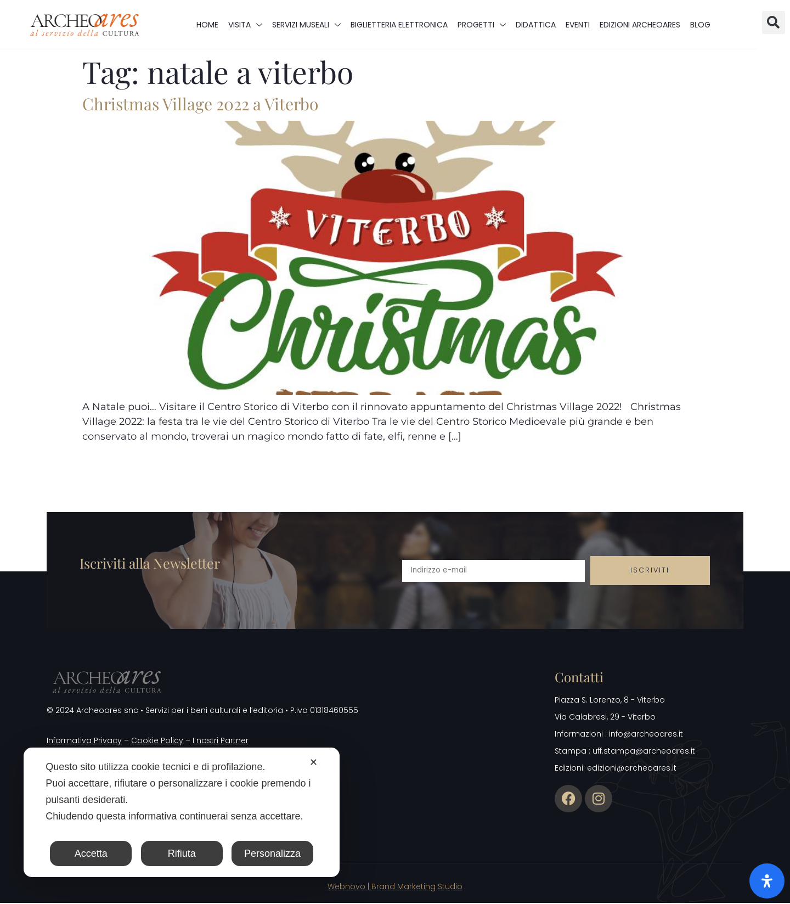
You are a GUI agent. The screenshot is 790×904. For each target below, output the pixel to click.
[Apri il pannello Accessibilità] (767, 881)
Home (207, 24)
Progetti (482, 24)
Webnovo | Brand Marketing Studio (395, 886)
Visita (245, 24)
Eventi (578, 24)
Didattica (536, 24)
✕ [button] (313, 762)
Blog (700, 24)
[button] (773, 22)
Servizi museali (306, 24)
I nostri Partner (221, 741)
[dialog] (182, 812)
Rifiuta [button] (182, 853)
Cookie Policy (157, 741)
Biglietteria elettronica (399, 24)
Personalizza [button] (272, 853)
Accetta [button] (91, 853)
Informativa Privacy (84, 741)
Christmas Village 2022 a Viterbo (200, 104)
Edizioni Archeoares (640, 24)
